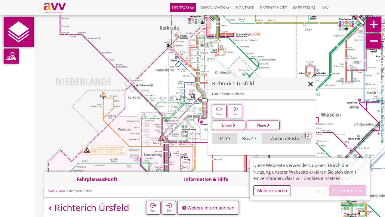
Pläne (263, 125)
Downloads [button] (215, 7)
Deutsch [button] (183, 7)
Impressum (304, 7)
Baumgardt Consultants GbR (382, 110)
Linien (229, 125)
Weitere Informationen (208, 208)
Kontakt (245, 7)
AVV (325, 7)
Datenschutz (273, 7)
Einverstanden (347, 190)
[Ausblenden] (310, 84)
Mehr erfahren (272, 190)
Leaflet (382, 138)
